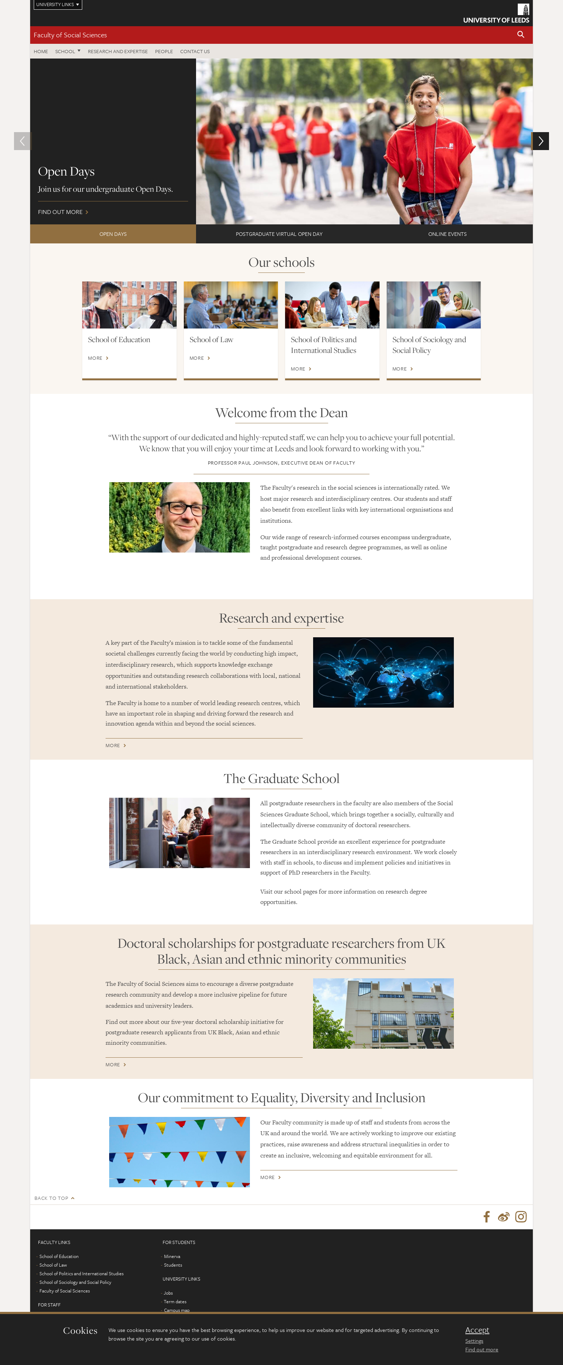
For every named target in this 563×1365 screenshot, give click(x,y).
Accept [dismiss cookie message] (477, 1330)
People (164, 51)
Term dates (175, 1302)
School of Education (119, 339)
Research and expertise (118, 51)
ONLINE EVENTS (447, 234)
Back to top (51, 1198)
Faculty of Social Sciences (70, 34)
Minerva (172, 1257)
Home (41, 51)
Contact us (195, 51)
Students (173, 1265)
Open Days (113, 234)
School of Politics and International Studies (324, 344)
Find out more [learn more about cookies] (481, 1349)
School (65, 51)
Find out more (281, 141)
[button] (521, 35)
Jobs (168, 1293)
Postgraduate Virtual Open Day (279, 234)
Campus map (177, 1310)
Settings (474, 1341)
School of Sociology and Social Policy (429, 344)
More (95, 358)
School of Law (211, 339)
